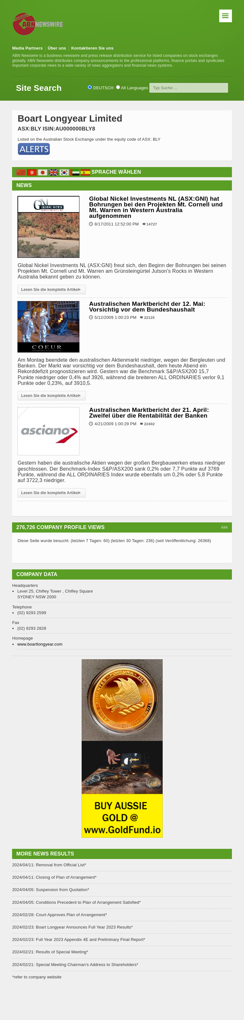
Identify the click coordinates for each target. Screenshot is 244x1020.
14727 (151, 224)
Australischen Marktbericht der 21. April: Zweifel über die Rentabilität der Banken (149, 412)
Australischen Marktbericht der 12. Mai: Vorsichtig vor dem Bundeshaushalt (147, 306)
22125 (149, 317)
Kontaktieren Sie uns (92, 48)
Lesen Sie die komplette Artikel (51, 289)
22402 (149, 424)
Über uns (57, 48)
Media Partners (27, 48)
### (224, 527)
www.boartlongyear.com (39, 644)
